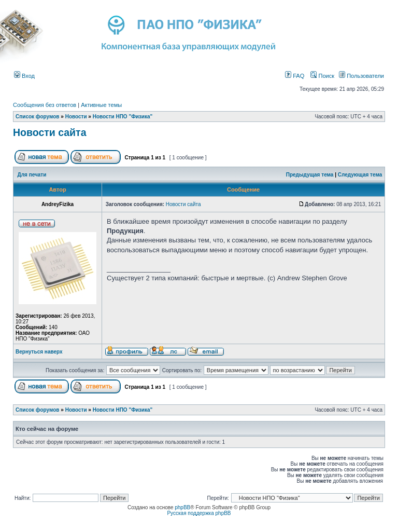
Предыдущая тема (310, 175)
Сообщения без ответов (44, 105)
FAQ (294, 76)
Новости (76, 116)
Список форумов (38, 116)
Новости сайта (50, 132)
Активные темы (101, 105)
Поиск (322, 76)
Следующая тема (360, 175)
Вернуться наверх (39, 352)
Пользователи (361, 76)
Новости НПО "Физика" (123, 116)
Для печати (32, 175)
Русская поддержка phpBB (199, 513)
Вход (24, 76)
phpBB (182, 507)
